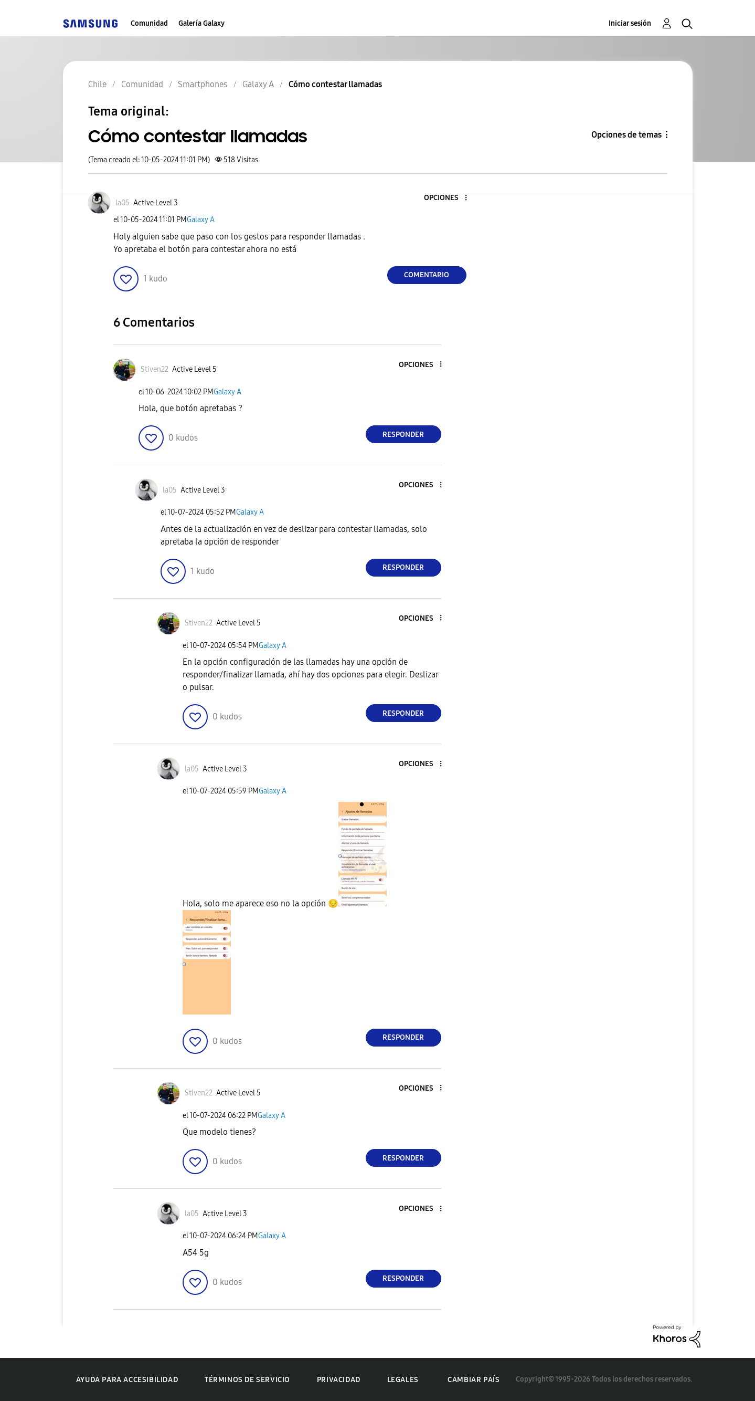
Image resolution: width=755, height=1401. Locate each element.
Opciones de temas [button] (626, 135)
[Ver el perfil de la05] (122, 202)
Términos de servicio (247, 1379)
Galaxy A (201, 219)
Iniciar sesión (630, 23)
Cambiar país (473, 1379)
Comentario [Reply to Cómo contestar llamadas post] (426, 274)
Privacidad (338, 1379)
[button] (448, 198)
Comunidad (149, 23)
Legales (403, 1379)
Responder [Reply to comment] (403, 434)
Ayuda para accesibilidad (127, 1379)
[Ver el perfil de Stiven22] (154, 369)
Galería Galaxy (201, 23)
